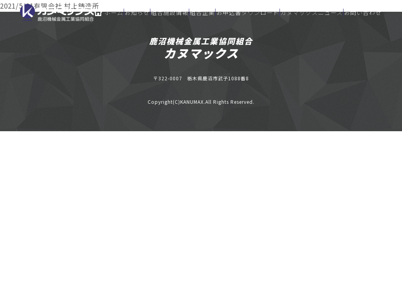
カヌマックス (201, 52)
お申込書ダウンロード (247, 12)
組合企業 (202, 12)
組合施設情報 (169, 12)
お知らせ (137, 12)
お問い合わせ (363, 12)
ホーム (108, 12)
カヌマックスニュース (311, 12)
